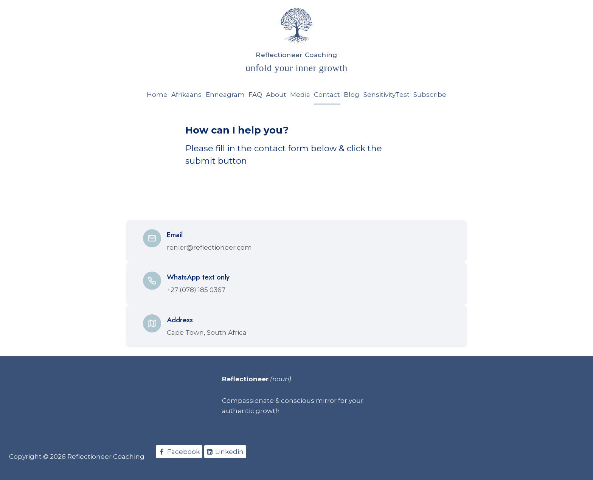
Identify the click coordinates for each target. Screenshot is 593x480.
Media (300, 94)
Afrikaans (186, 94)
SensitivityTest (386, 94)
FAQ (255, 94)
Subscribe (429, 94)
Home (157, 94)
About (276, 94)
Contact (327, 94)
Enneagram (225, 94)
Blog (351, 94)
